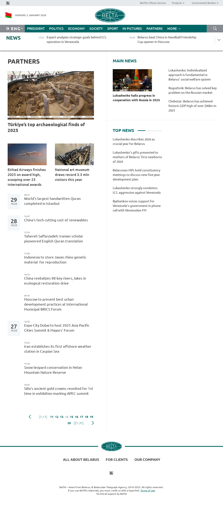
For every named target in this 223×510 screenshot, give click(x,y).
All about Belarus (81, 459)
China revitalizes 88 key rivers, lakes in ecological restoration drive (55, 280)
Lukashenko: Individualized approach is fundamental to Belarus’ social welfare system (189, 75)
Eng (16, 28)
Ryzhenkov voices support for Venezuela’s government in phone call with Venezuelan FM (137, 205)
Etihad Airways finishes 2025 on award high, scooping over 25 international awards (27, 177)
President (36, 28)
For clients (117, 459)
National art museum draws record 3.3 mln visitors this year (72, 174)
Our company (147, 459)
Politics (56, 28)
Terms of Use (147, 490)
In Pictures (132, 28)
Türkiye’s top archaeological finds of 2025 (46, 127)
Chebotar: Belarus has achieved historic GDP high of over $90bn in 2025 (192, 106)
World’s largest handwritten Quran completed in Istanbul (52, 201)
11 (51, 417)
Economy (76, 28)
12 (56, 417)
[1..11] (43, 417)
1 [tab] (141, 129)
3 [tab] (158, 129)
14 (66, 417)
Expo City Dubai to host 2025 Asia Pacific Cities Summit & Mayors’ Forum (56, 327)
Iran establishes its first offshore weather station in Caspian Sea (57, 348)
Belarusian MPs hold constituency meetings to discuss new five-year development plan (136, 174)
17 (81, 417)
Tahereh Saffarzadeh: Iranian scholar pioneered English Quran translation (53, 238)
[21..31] (78, 423)
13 (61, 417)
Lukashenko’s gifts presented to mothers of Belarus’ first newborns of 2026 (137, 157)
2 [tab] (150, 129)
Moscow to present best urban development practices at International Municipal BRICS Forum (56, 304)
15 (71, 417)
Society (96, 28)
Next (93, 423)
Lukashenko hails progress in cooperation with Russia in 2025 (136, 98)
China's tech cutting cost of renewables (56, 220)
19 (91, 417)
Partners (154, 28)
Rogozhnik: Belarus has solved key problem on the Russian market (192, 90)
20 (69, 423)
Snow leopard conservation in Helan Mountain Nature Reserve (53, 369)
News (13, 38)
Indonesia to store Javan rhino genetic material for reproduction (55, 259)
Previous (30, 417)
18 (86, 417)
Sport (112, 28)
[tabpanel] (137, 177)
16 (76, 417)
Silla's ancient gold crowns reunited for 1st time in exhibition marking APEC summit (58, 391)
